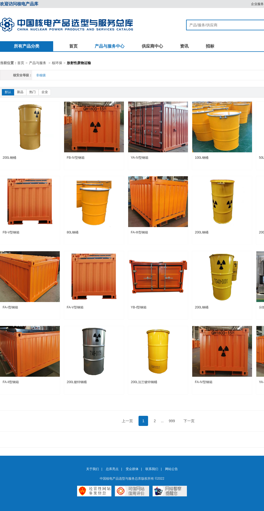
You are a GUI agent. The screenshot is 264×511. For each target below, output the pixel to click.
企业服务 (257, 4)
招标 (210, 46)
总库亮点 (112, 469)
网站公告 (171, 469)
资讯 (184, 46)
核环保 (57, 63)
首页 (73, 46)
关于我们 (92, 469)
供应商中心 (152, 46)
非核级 (41, 75)
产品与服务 (37, 63)
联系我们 (151, 469)
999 (172, 421)
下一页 (189, 421)
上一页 (127, 421)
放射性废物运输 (79, 63)
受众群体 (132, 469)
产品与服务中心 (109, 46)
